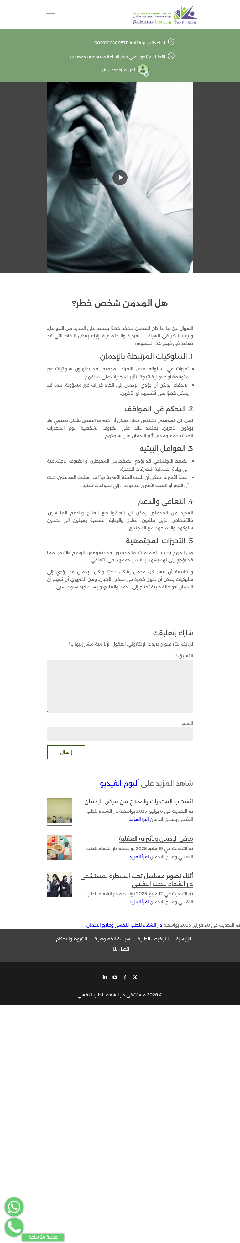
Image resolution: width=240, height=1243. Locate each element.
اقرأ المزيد (139, 819)
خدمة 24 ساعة (43, 1237)
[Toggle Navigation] (50, 14)
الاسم (187, 723)
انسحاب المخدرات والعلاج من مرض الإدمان (138, 801)
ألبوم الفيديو (119, 783)
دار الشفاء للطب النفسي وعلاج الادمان (124, 925)
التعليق (184, 656)
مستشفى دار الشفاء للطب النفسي (112, 995)
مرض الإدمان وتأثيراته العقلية (156, 838)
